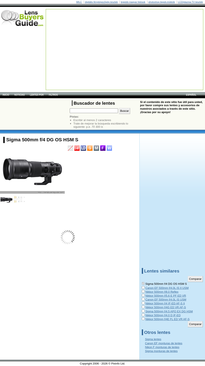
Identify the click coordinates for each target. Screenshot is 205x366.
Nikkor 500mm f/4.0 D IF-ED (163, 315)
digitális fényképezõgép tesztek (101, 2)
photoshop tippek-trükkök (161, 2)
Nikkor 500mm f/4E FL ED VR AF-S (167, 319)
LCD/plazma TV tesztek (190, 2)
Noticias (19, 95)
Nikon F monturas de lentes (162, 347)
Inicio (6, 95)
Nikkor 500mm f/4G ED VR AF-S (165, 307)
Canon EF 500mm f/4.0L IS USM (165, 299)
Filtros (53, 95)
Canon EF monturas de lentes (163, 343)
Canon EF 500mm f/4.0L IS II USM (167, 288)
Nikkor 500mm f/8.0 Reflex (161, 291)
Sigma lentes (153, 339)
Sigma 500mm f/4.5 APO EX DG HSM (169, 311)
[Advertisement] (106, 39)
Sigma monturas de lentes (161, 351)
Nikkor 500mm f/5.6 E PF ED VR (165, 295)
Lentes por (37, 95)
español (191, 95)
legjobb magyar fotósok (133, 2)
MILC (79, 2)
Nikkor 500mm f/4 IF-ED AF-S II (165, 303)
